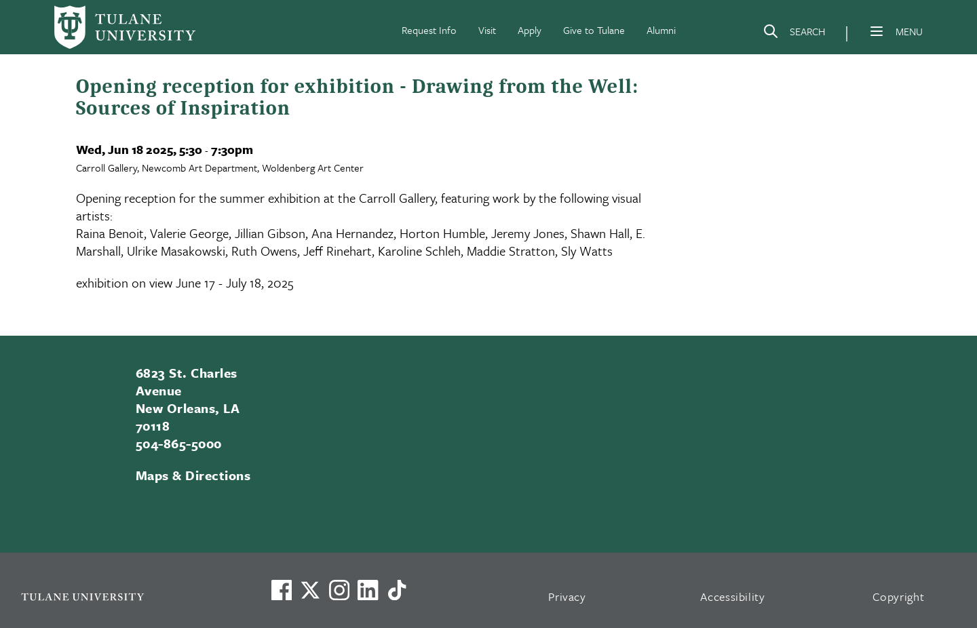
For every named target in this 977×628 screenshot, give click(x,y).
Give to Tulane (594, 29)
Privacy (567, 596)
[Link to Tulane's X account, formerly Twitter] (310, 590)
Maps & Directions (193, 475)
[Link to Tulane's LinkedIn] (368, 590)
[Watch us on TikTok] (397, 590)
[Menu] (876, 31)
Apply (529, 29)
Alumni (661, 29)
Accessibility (732, 596)
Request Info (429, 29)
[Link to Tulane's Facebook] (339, 590)
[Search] (794, 34)
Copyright (899, 596)
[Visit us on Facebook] (281, 590)
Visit (487, 29)
